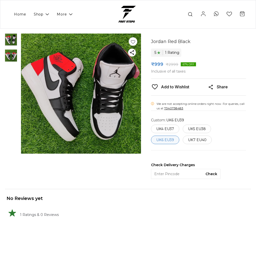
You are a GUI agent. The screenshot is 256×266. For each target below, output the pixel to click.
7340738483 (173, 108)
